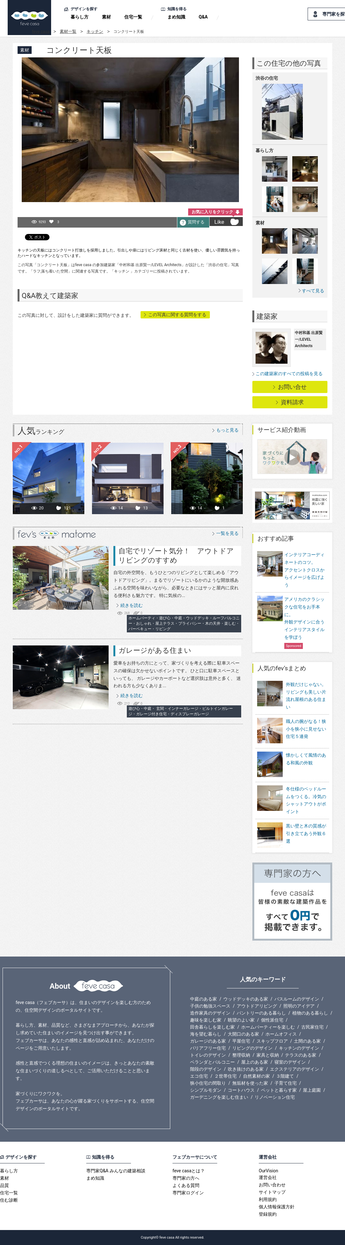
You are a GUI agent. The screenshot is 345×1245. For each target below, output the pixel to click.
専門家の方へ (185, 1178)
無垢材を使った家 (250, 1083)
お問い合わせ (272, 1184)
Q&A (203, 16)
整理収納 (241, 1055)
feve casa (41, 31)
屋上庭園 (312, 1090)
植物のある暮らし (310, 1013)
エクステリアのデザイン (294, 1069)
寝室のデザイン (290, 1062)
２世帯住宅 (225, 1076)
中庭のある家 (203, 998)
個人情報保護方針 (277, 1206)
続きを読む (131, 605)
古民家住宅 (312, 1027)
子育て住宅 (285, 1083)
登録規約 (268, 1214)
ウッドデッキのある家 (245, 998)
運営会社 (268, 1177)
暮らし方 (79, 16)
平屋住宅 (241, 1041)
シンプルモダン (205, 1090)
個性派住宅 (272, 1020)
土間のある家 (307, 1041)
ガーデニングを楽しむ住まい (219, 1097)
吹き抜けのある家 (246, 1069)
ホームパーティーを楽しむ (268, 1027)
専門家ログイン (188, 1192)
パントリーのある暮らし (261, 1013)
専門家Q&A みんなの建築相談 (115, 1170)
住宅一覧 (133, 16)
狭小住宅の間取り (208, 1083)
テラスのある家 (300, 1055)
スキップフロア (272, 1041)
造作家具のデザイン (210, 1013)
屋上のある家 (254, 1062)
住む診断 (9, 1200)
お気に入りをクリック (212, 211)
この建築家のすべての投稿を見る (289, 373)
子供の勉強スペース (210, 1005)
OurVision (268, 1170)
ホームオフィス (281, 1034)
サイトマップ (272, 1192)
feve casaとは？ (188, 1170)
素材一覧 (68, 31)
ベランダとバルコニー (212, 1062)
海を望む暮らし (205, 1034)
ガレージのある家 (208, 1041)
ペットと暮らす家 (279, 1090)
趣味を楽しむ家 (205, 1020)
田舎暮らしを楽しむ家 (212, 1027)
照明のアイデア (299, 1005)
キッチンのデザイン (299, 1048)
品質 (4, 1185)
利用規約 (268, 1199)
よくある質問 (185, 1185)
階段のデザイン (205, 1069)
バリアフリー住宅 (208, 1048)
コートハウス (241, 1090)
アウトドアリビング (257, 1005)
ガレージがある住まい (155, 650)
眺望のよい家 (241, 1020)
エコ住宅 (199, 1076)
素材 (106, 16)
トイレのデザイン (208, 1055)
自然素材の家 (256, 1076)
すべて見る (313, 290)
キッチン (95, 31)
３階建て (285, 1076)
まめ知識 (176, 16)
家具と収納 (268, 1055)
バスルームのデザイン (296, 998)
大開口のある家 (243, 1034)
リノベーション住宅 (275, 1097)
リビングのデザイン (252, 1048)
